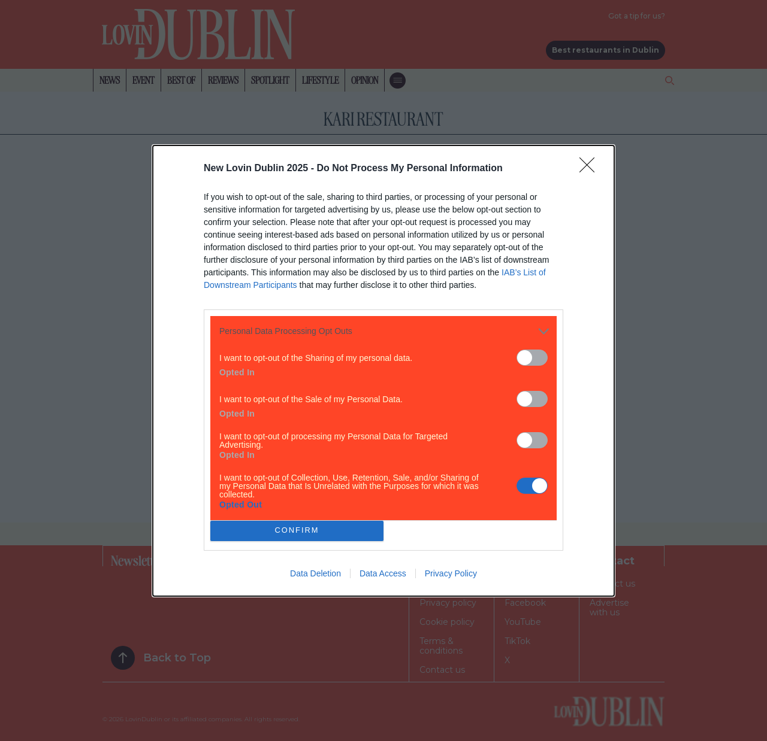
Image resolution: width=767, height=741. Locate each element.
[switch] (532, 358)
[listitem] (383, 331)
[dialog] (383, 370)
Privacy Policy (451, 573)
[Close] (590, 168)
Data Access (383, 573)
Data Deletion (315, 573)
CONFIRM (296, 530)
